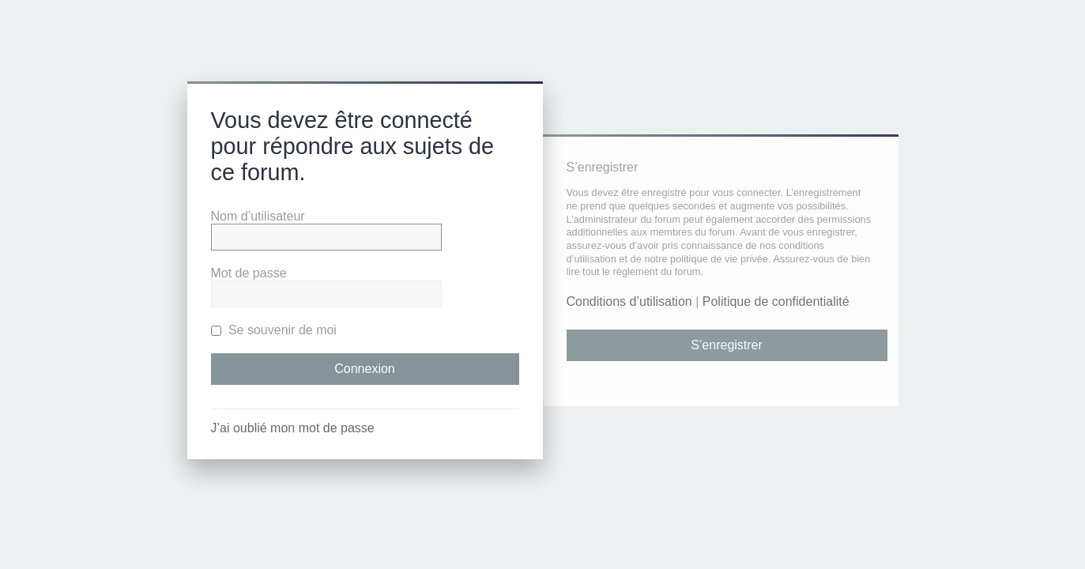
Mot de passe (249, 273)
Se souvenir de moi (274, 330)
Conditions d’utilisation (629, 301)
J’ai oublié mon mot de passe (293, 428)
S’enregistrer (727, 345)
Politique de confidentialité (776, 301)
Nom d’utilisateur (258, 216)
